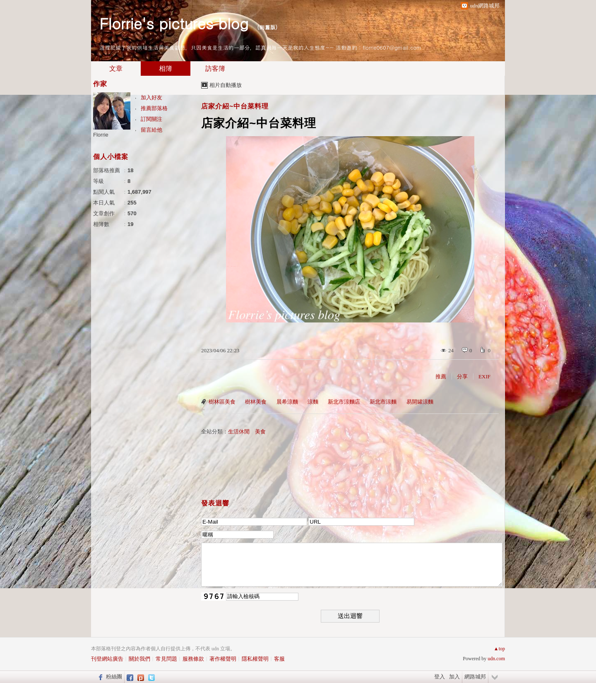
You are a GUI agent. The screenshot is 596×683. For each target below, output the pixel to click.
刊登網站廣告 (107, 659)
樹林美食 (256, 402)
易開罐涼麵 (419, 402)
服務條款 (193, 659)
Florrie (100, 135)
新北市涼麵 (383, 402)
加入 (454, 676)
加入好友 (151, 97)
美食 (260, 431)
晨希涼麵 (287, 402)
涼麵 (313, 402)
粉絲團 (114, 676)
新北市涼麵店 (344, 402)
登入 (439, 676)
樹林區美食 (222, 402)
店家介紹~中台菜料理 (235, 106)
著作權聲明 (222, 659)
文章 (116, 68)
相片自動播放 (225, 85)
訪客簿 (215, 68)
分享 (462, 376)
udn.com (496, 658)
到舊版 (267, 27)
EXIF (484, 376)
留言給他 (151, 130)
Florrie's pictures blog (173, 23)
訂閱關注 (151, 119)
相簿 (165, 68)
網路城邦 (475, 676)
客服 (279, 659)
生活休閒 (239, 431)
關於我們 (139, 659)
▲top (499, 649)
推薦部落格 (154, 108)
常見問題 (166, 659)
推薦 (440, 376)
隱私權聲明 (255, 659)
